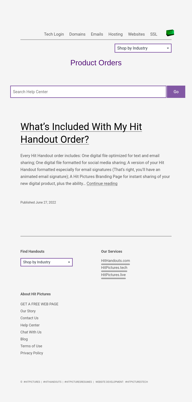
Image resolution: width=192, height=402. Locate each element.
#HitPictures (31, 381)
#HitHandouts (52, 381)
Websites (136, 34)
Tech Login (54, 34)
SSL (153, 34)
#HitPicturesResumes (78, 381)
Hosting (115, 34)
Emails (97, 34)
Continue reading (102, 183)
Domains (77, 34)
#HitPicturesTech (136, 381)
